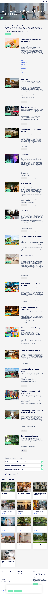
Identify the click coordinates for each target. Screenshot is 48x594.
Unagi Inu (22, 72)
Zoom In (8, 161)
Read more (24, 101)
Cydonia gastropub (24, 64)
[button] (43, 1)
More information (37, 591)
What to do (9, 21)
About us (3, 574)
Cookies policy (3, 579)
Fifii (21, 66)
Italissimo (22, 60)
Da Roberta (23, 70)
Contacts (3, 577)
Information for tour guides (5, 581)
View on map (31, 178)
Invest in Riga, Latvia (20, 573)
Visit (5, 21)
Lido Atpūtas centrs (24, 58)
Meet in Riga (19, 576)
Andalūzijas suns (24, 62)
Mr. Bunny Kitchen (24, 56)
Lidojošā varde (23, 68)
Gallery (8, 46)
